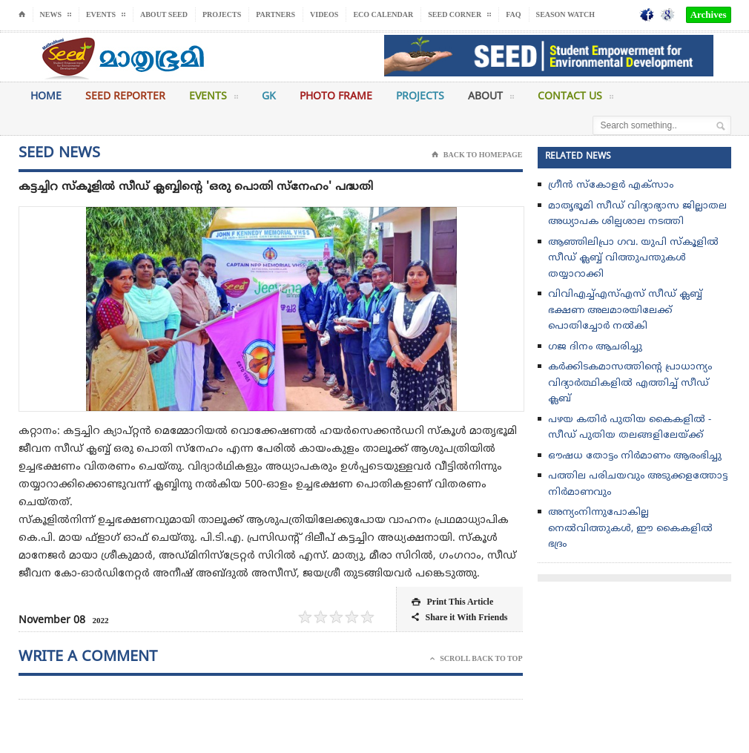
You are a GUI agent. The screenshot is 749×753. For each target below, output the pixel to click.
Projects (221, 14)
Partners (275, 14)
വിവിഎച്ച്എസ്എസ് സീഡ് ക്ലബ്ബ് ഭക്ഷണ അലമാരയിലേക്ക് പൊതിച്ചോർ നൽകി (625, 310)
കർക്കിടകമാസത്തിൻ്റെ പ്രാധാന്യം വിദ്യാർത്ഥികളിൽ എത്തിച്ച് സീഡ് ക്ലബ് (630, 383)
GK (269, 97)
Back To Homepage (477, 155)
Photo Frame (336, 97)
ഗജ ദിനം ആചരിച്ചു (595, 347)
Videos (324, 14)
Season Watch (565, 14)
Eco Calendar (383, 14)
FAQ (513, 14)
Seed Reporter (125, 97)
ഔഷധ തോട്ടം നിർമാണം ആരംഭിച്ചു (635, 456)
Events (213, 99)
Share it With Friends (459, 617)
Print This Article (452, 602)
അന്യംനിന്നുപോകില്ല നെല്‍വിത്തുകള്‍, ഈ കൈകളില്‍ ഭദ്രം (630, 528)
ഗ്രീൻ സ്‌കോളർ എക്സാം (610, 185)
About (491, 99)
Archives (708, 14)
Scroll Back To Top (476, 659)
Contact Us (575, 99)
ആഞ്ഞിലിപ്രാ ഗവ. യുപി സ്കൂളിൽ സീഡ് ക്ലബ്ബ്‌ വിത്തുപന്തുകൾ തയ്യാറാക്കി (633, 258)
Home (46, 97)
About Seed (164, 14)
